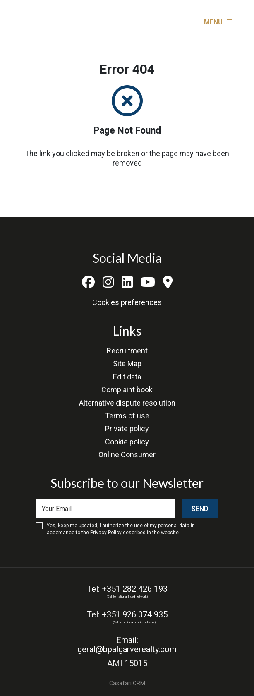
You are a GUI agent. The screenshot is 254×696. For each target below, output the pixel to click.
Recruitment (127, 350)
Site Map (127, 363)
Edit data (127, 376)
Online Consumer (127, 454)
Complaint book (127, 389)
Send (200, 509)
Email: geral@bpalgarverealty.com (127, 644)
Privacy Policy (106, 532)
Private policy (127, 428)
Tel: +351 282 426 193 (127, 589)
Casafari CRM (127, 683)
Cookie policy (127, 441)
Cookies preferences (127, 302)
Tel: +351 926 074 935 (127, 614)
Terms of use (127, 415)
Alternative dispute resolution (127, 402)
